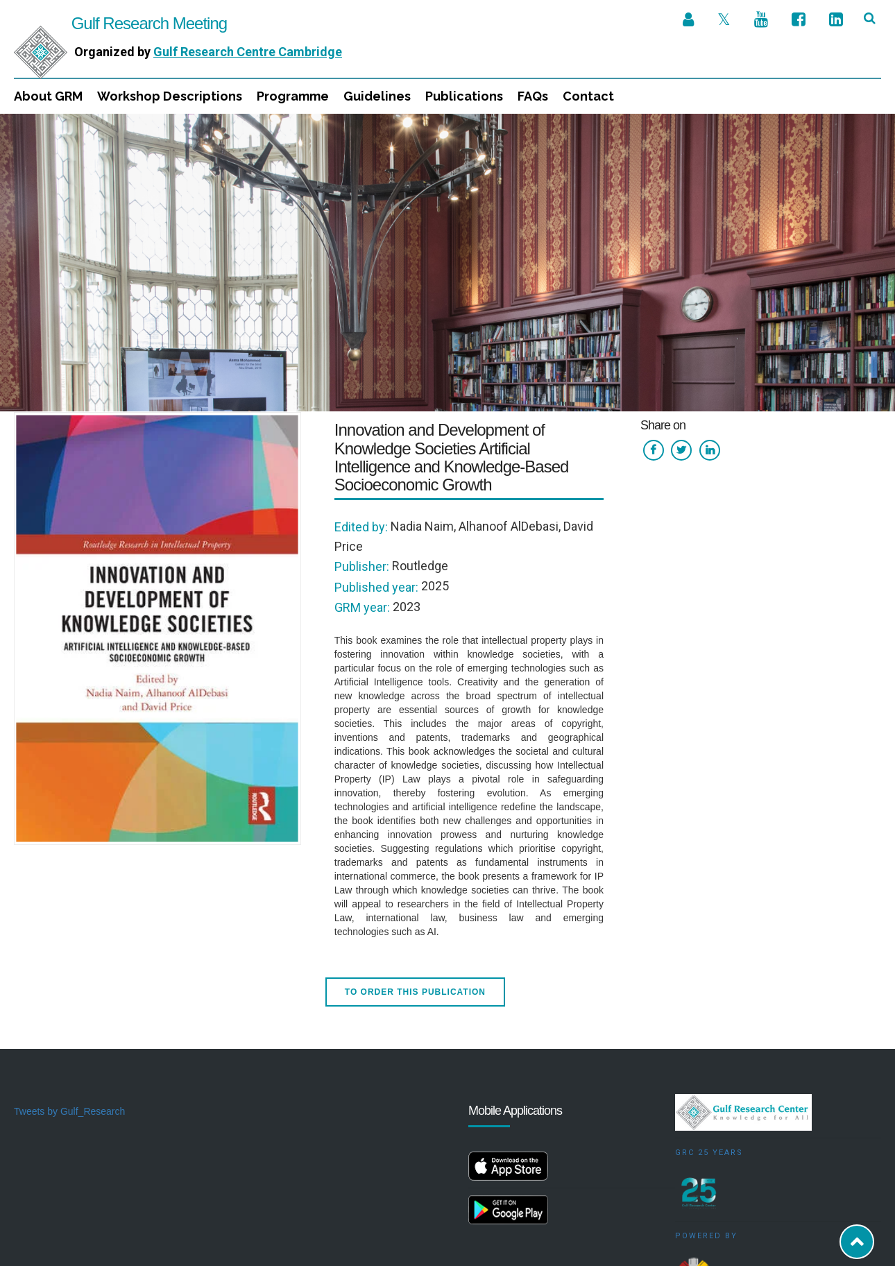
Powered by (706, 1122)
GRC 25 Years (709, 1038)
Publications (464, 96)
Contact (588, 96)
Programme (293, 96)
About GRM (48, 96)
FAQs (533, 96)
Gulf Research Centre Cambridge (247, 51)
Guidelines (377, 96)
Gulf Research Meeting (120, 23)
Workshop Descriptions (169, 96)
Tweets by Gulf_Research (69, 997)
